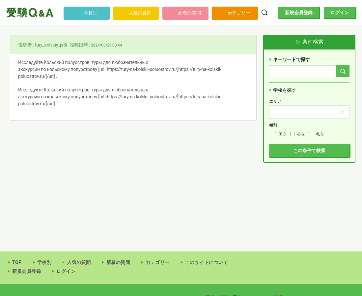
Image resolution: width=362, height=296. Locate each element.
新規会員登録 (299, 12)
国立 (279, 134)
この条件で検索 (309, 150)
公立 (297, 134)
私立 (316, 134)
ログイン (339, 12)
